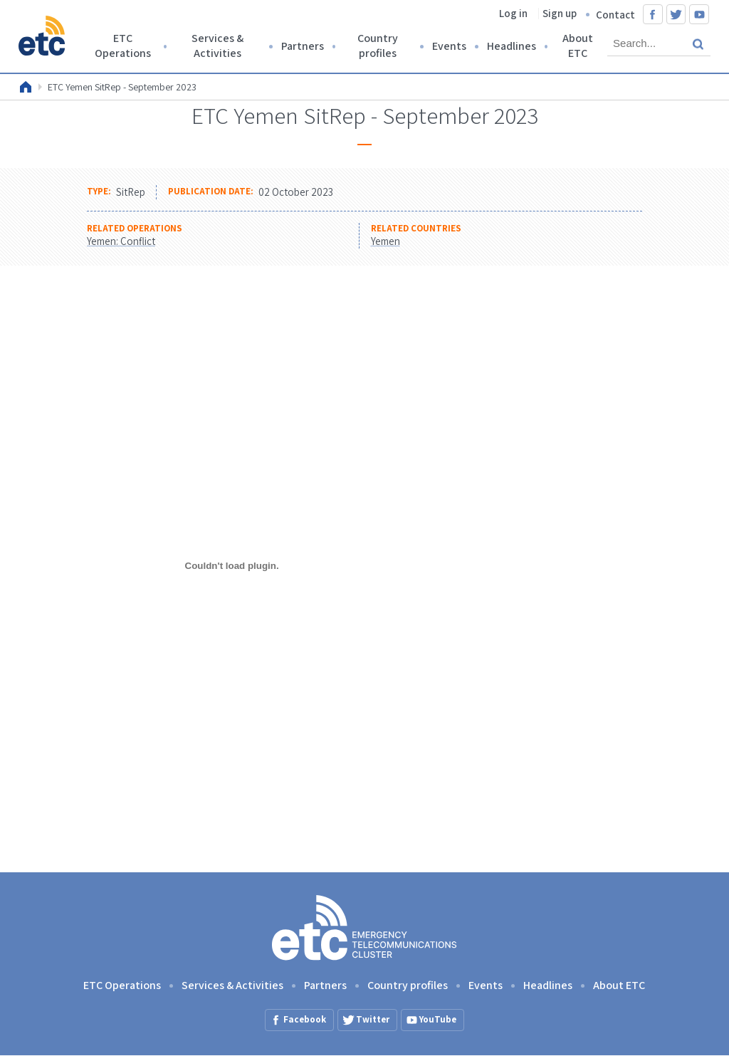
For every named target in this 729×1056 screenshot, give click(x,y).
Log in (513, 13)
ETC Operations (123, 46)
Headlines (511, 45)
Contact (615, 14)
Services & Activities (217, 46)
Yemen (385, 241)
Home (26, 87)
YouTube (699, 14)
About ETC (577, 46)
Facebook (653, 14)
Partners (302, 45)
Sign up (559, 13)
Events (449, 45)
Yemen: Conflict (121, 241)
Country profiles (377, 46)
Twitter (676, 14)
